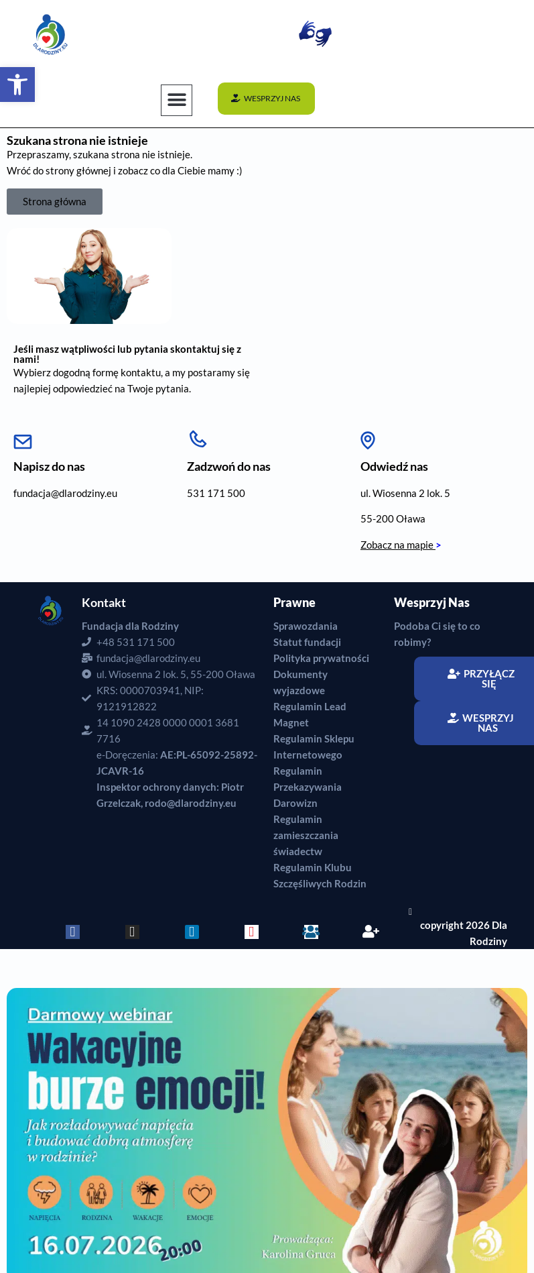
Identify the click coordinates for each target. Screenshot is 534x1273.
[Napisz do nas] (22, 436)
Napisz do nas (49, 466)
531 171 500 (216, 493)
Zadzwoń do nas (229, 466)
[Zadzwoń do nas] (197, 436)
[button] (176, 100)
